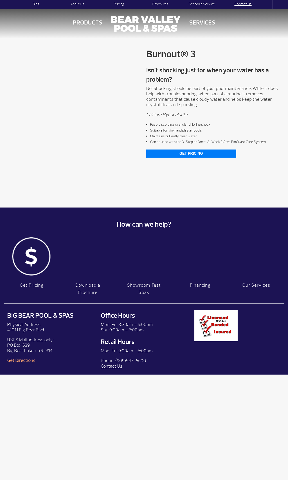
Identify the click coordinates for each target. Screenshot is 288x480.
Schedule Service (202, 4)
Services (202, 22)
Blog (36, 4)
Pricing (119, 4)
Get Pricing (191, 153)
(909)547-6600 (130, 361)
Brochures (160, 4)
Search (268, 4)
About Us (77, 4)
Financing (200, 285)
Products (87, 22)
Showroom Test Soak (144, 288)
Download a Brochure (87, 288)
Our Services (256, 285)
